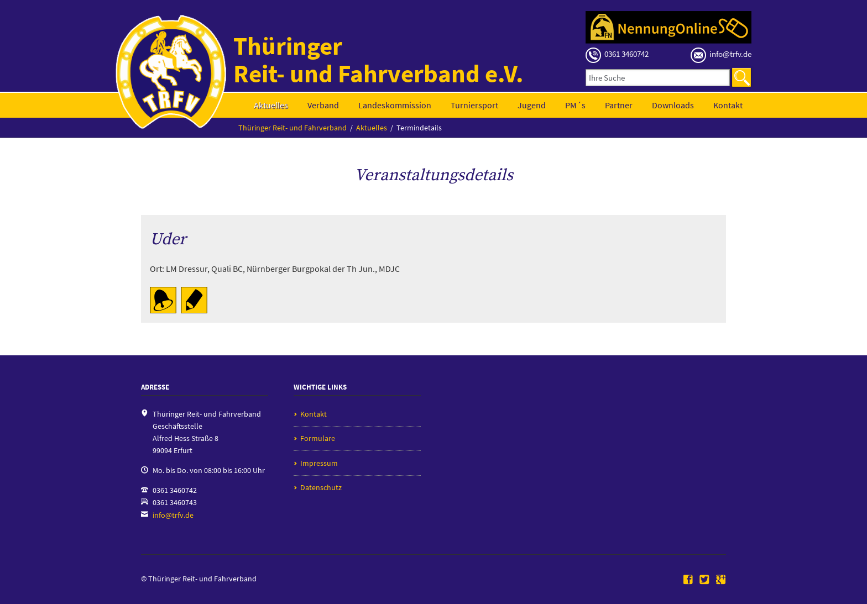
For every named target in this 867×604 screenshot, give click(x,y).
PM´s (575, 105)
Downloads (673, 105)
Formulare (317, 438)
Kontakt (728, 105)
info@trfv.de (173, 515)
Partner (619, 105)
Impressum (319, 463)
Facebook (688, 580)
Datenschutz (321, 487)
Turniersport (474, 105)
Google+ (721, 580)
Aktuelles (271, 105)
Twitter (704, 580)
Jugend (532, 105)
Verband (323, 105)
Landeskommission (394, 105)
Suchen (741, 77)
